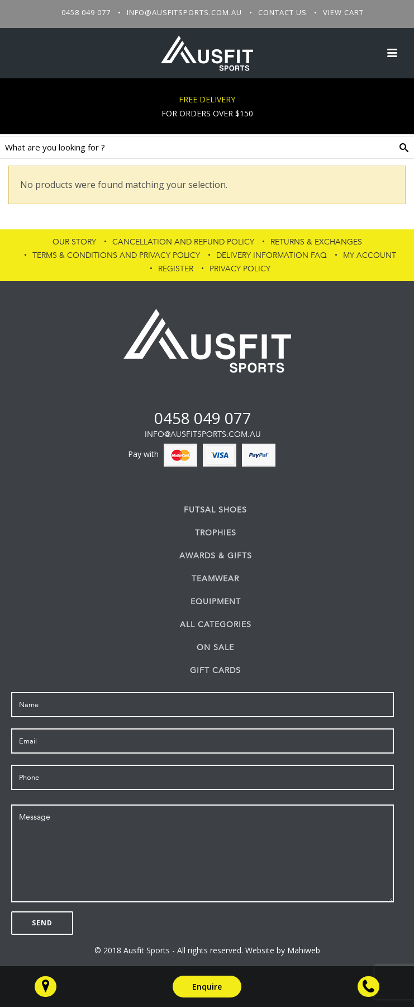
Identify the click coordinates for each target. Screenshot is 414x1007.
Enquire (207, 986)
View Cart (343, 12)
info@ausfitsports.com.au (184, 12)
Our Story (74, 242)
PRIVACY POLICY (240, 268)
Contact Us (282, 12)
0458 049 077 (86, 12)
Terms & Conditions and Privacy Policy (116, 255)
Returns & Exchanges (316, 242)
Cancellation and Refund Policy (183, 242)
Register (175, 268)
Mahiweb (303, 950)
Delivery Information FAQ (271, 255)
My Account (369, 255)
